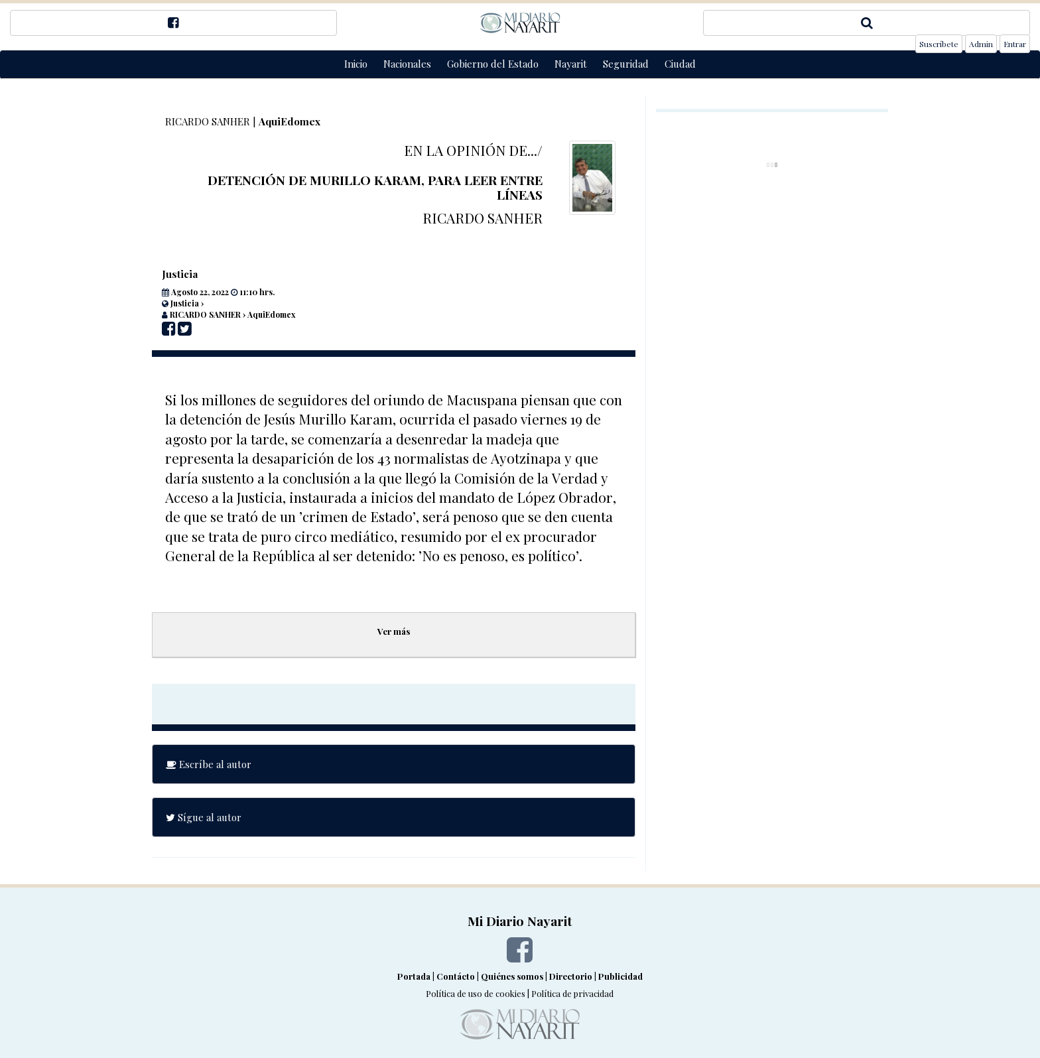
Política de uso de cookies (475, 993)
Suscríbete (938, 43)
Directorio (570, 976)
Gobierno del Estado (493, 63)
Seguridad (626, 63)
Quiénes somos (512, 976)
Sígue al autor (203, 817)
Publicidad (620, 976)
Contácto (455, 976)
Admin (981, 43)
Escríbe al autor (208, 764)
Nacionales (407, 63)
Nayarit (570, 63)
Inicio (355, 63)
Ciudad (680, 63)
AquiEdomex (289, 121)
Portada (413, 976)
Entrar (1015, 43)
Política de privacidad (572, 993)
